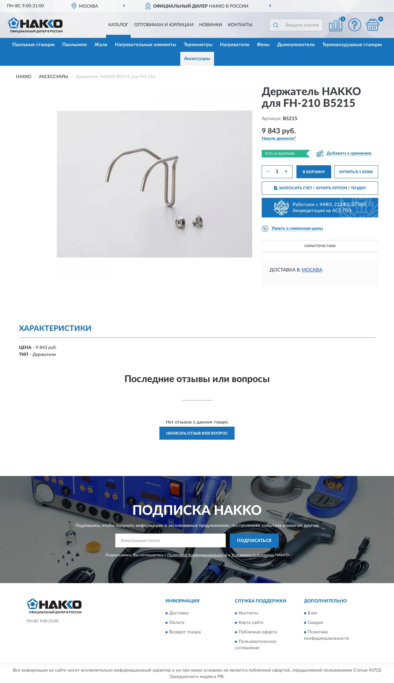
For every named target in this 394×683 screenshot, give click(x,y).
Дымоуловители (296, 44)
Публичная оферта (258, 632)
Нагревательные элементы (145, 44)
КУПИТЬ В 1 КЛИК (356, 172)
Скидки (315, 623)
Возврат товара (185, 632)
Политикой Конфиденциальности (197, 555)
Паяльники (74, 44)
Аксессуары (197, 58)
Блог (313, 613)
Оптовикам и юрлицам (164, 25)
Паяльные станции (33, 44)
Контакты (240, 25)
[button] (354, 24)
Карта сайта (251, 623)
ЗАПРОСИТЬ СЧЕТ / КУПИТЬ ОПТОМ (320, 188)
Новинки (210, 25)
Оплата (176, 623)
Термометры (198, 44)
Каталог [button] (118, 25)
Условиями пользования (252, 555)
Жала (100, 44)
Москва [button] (311, 270)
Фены (263, 44)
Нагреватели (234, 44)
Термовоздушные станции (352, 44)
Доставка (178, 613)
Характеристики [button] (320, 246)
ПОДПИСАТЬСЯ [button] (254, 541)
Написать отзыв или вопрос (197, 433)
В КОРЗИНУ (314, 172)
